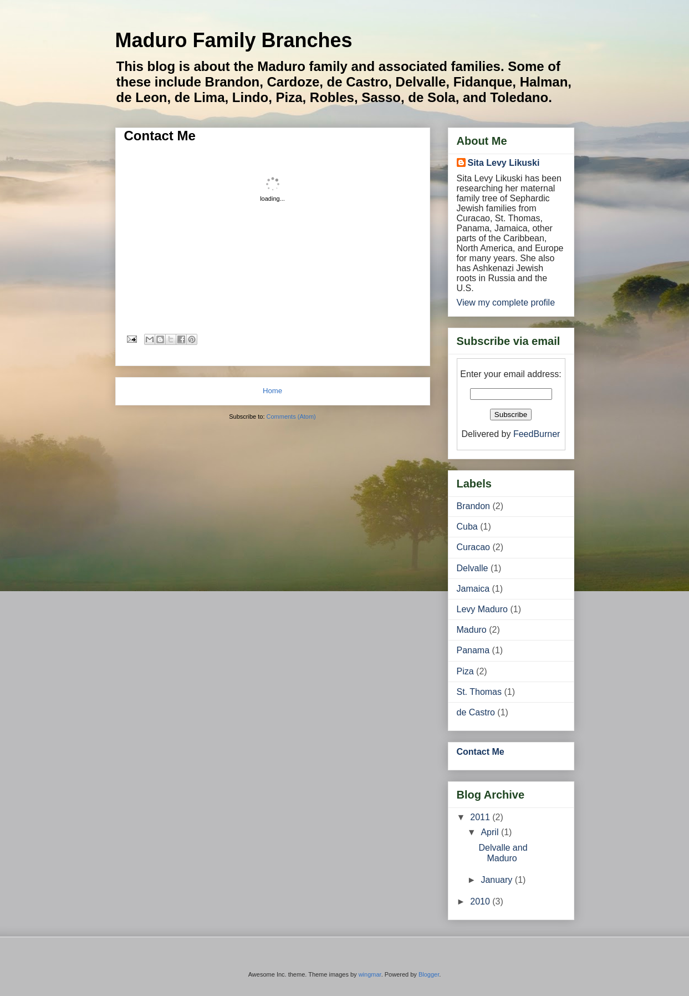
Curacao (473, 547)
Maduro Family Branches (234, 40)
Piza (465, 671)
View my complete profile (506, 302)
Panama (473, 650)
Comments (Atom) (291, 416)
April (491, 832)
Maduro (472, 629)
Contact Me (160, 135)
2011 (481, 817)
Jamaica (473, 588)
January (497, 880)
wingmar (370, 974)
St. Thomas (479, 692)
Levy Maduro (482, 609)
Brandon (474, 506)
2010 (481, 901)
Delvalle (472, 568)
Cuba (467, 526)
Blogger (428, 974)
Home (272, 391)
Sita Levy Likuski (504, 162)
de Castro (476, 712)
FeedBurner (536, 434)
